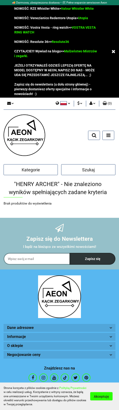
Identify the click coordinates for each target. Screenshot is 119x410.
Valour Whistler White (77, 8)
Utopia (83, 18)
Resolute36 (60, 42)
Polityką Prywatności (72, 388)
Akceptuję (101, 396)
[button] (107, 103)
